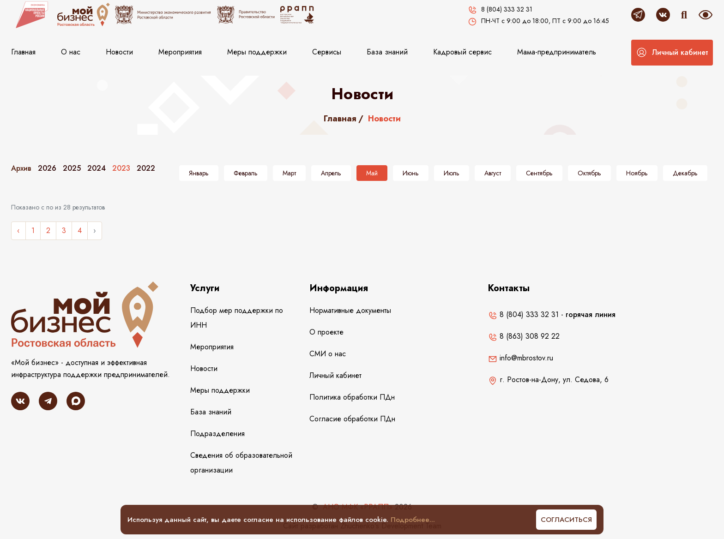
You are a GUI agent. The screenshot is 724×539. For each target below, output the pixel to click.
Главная (23, 52)
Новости (119, 52)
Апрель (331, 173)
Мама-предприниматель (556, 52)
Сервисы (326, 52)
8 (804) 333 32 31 (523, 314)
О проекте (326, 332)
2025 (72, 168)
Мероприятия (180, 52)
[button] (672, 53)
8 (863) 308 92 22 (524, 336)
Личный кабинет (335, 375)
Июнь (411, 173)
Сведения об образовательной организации (241, 462)
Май (372, 173)
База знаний (387, 52)
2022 (146, 168)
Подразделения (217, 433)
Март (289, 173)
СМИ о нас (327, 353)
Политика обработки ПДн (352, 397)
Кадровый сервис (462, 52)
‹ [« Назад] (18, 230)
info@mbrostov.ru (520, 358)
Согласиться (566, 520)
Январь (199, 173)
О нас (70, 52)
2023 (121, 168)
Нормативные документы (350, 310)
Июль (451, 173)
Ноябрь (637, 173)
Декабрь (685, 173)
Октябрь (589, 173)
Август (492, 173)
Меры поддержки (257, 52)
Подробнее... (413, 520)
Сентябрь (539, 173)
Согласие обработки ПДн (352, 418)
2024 (96, 168)
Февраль (246, 173)
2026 (47, 168)
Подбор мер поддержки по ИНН (236, 317)
